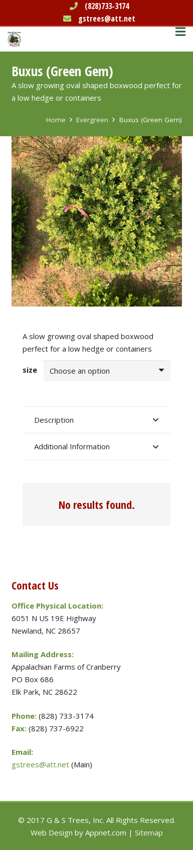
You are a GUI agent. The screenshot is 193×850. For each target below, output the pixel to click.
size (30, 370)
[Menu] (180, 31)
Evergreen (92, 119)
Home (56, 119)
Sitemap (149, 832)
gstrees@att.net (106, 18)
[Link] (14, 39)
